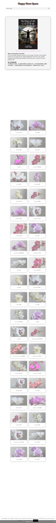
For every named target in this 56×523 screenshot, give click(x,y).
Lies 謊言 (22, 209)
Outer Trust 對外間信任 (34, 209)
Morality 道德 (22, 379)
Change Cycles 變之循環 (34, 368)
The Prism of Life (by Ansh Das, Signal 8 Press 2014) (28, 51)
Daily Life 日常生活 (22, 345)
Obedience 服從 (34, 220)
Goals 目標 (22, 277)
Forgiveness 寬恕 (22, 243)
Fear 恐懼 (34, 311)
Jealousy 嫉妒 (22, 220)
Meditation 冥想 (22, 368)
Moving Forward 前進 (34, 345)
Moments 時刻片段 (34, 277)
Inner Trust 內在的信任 (22, 311)
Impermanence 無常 (34, 243)
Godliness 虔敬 (34, 379)
